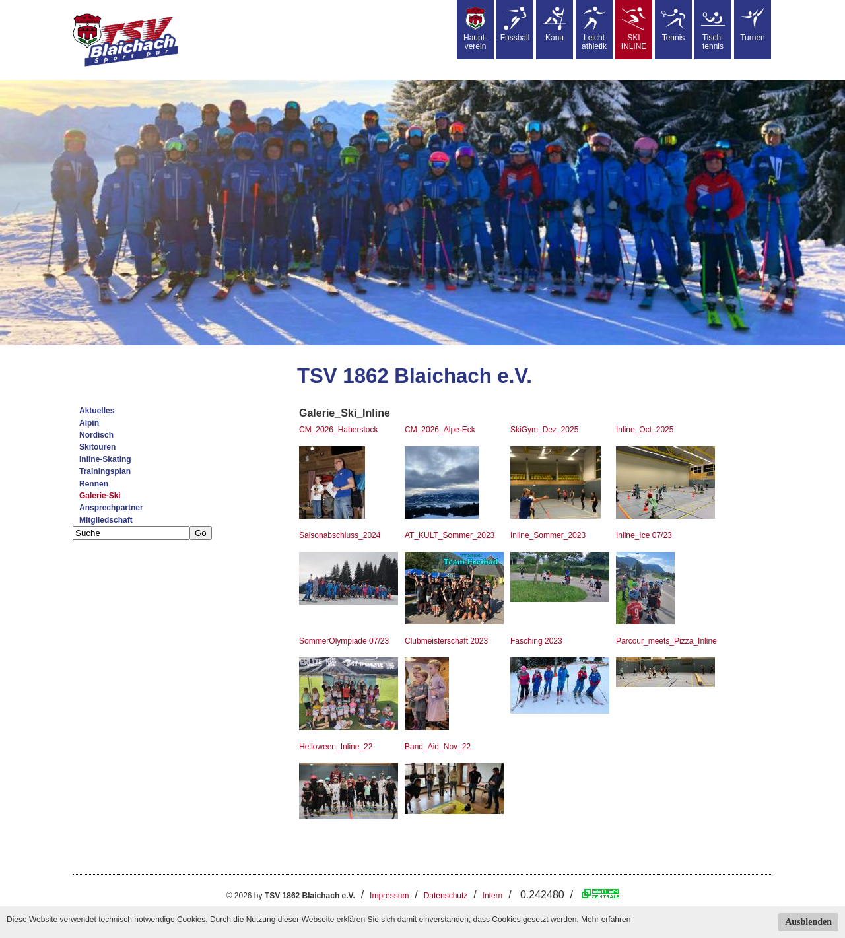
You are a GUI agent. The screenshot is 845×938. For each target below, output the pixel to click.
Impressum (389, 895)
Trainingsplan (105, 471)
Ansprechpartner (111, 507)
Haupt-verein (475, 29)
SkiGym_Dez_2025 (544, 429)
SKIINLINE (634, 29)
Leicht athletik (594, 29)
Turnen (752, 24)
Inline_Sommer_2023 (548, 535)
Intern (493, 895)
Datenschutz (446, 895)
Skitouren (97, 447)
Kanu (554, 24)
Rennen (93, 483)
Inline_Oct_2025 (644, 429)
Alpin (89, 423)
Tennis (673, 24)
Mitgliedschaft (106, 520)
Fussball (515, 24)
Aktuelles (96, 410)
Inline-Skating (105, 459)
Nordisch (96, 435)
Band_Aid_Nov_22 (438, 746)
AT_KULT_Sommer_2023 (449, 535)
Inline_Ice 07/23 (644, 535)
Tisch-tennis (713, 29)
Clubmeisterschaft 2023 (446, 641)
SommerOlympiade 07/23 (344, 641)
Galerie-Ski (100, 495)
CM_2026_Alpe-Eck (440, 429)
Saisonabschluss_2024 (339, 535)
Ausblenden (808, 922)
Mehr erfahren (605, 919)
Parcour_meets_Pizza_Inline (666, 641)
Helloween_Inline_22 (335, 746)
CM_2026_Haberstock (338, 429)
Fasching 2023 (536, 641)
